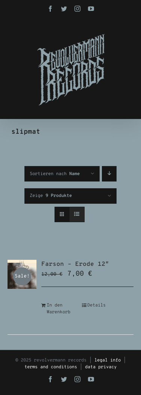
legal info (107, 360)
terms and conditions (50, 367)
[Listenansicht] (77, 214)
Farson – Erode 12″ (75, 264)
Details (96, 305)
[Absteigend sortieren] (109, 173)
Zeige (51, 196)
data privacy (101, 367)
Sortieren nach (55, 174)
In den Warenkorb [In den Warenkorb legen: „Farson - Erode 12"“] (58, 308)
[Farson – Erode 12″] (22, 274)
